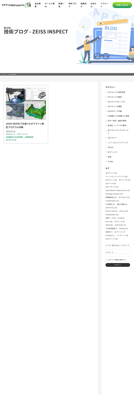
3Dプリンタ (112, 152)
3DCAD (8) (109, 225)
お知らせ (94, 5)
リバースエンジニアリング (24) (116, 176)
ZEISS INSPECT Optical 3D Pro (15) (117, 190)
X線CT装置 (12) (122, 204)
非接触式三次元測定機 (15, 137)
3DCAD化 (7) (123, 228)
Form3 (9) (108, 221)
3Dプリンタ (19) (124, 180)
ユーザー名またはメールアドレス (117, 245)
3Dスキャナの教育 (115, 106)
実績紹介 (84, 5)
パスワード (109, 252)
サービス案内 (50, 5)
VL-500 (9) (121, 218)
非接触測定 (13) (110, 197)
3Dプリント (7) (119, 232)
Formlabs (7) (110, 235)
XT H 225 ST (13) (124, 197)
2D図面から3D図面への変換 (118, 116)
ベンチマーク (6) (122, 235)
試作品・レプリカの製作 (117, 125)
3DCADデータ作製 (115, 111)
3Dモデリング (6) (111, 239)
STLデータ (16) (110, 183)
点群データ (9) (110, 218)
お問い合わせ (122, 5)
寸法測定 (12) (110, 204)
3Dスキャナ (11, 134)
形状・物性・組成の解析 (117, 120)
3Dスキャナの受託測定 (116, 92)
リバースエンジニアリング (118, 142)
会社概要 (38, 5)
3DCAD (110, 147)
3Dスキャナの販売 (115, 97)
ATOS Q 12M (11, 140)
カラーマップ (23, 134)
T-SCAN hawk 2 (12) (112, 201)
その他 (110, 161)
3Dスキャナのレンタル (116, 101)
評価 (109, 156)
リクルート (104, 5)
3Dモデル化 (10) (111, 207)
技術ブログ (73, 5)
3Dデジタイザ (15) (111, 187)
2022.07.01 (11, 131)
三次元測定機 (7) (111, 228)
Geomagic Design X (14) (114, 194)
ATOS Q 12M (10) (111, 211)
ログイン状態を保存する (115, 260)
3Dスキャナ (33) (111, 173)
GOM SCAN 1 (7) (120, 225)
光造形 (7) (108, 232)
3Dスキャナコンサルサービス (118, 131)
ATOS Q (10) (123, 211)
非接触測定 (30, 137)
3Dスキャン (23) (111, 180)
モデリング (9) (119, 221)
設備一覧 (61, 5)
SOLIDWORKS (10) (111, 214)
